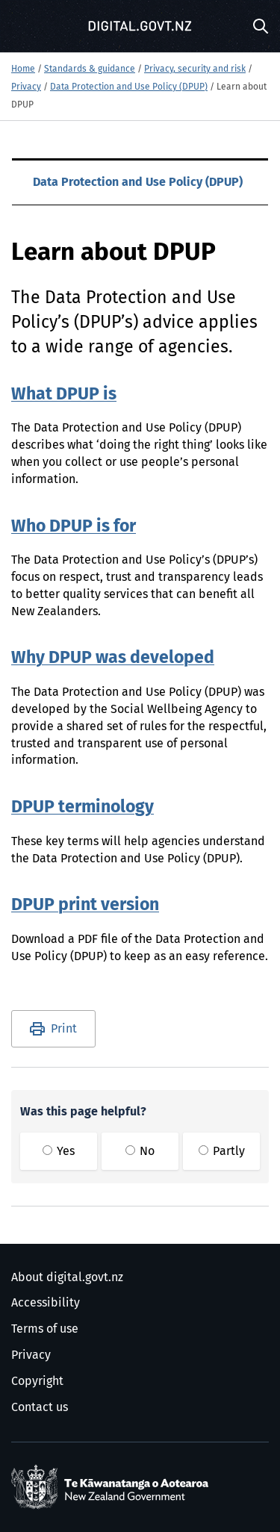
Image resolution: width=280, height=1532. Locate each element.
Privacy (26, 87)
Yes (59, 1151)
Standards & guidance (89, 69)
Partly (222, 1151)
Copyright (37, 1381)
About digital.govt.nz (67, 1277)
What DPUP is (63, 394)
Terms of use (44, 1329)
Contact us (39, 1407)
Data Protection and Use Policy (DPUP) (129, 87)
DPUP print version (85, 905)
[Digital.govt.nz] (140, 26)
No (140, 1151)
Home (23, 69)
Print (64, 1029)
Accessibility (45, 1303)
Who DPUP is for (73, 526)
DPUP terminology (82, 807)
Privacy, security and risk (195, 69)
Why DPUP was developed (112, 658)
